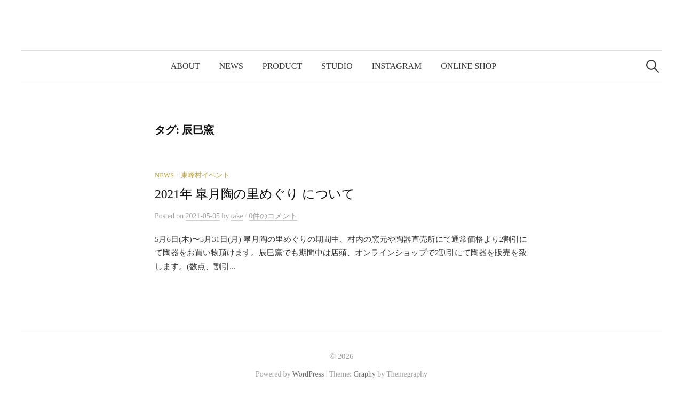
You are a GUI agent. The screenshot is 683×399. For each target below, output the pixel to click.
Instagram (397, 66)
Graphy (364, 374)
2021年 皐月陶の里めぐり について (255, 194)
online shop (468, 66)
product (282, 66)
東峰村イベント (205, 175)
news (231, 66)
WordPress (308, 374)
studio (336, 66)
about (185, 66)
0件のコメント (273, 216)
